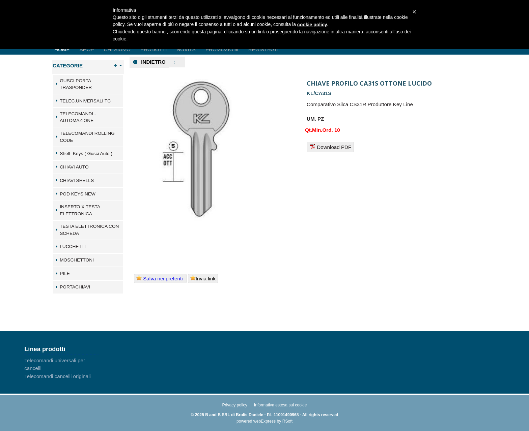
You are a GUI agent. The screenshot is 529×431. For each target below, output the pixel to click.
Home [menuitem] (62, 49)
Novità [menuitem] (186, 49)
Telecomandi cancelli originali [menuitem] (57, 376)
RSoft (287, 421)
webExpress (264, 421)
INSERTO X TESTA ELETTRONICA (80, 210)
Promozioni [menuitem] (222, 49)
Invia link (203, 278)
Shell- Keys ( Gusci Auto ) (86, 153)
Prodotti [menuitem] (153, 49)
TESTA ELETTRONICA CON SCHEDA (89, 230)
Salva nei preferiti (160, 278)
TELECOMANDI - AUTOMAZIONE (78, 117)
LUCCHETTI (73, 246)
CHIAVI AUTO (74, 167)
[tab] (88, 84)
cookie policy (312, 24)
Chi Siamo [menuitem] (117, 49)
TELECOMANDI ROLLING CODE (87, 137)
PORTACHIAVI (75, 286)
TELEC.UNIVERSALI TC (85, 100)
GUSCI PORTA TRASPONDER (76, 84)
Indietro (149, 62)
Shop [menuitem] (87, 49)
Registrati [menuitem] (263, 49)
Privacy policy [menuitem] (234, 405)
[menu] (61, 368)
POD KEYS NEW (77, 193)
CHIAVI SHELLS (77, 180)
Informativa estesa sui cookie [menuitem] (280, 405)
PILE (65, 273)
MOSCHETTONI (77, 260)
